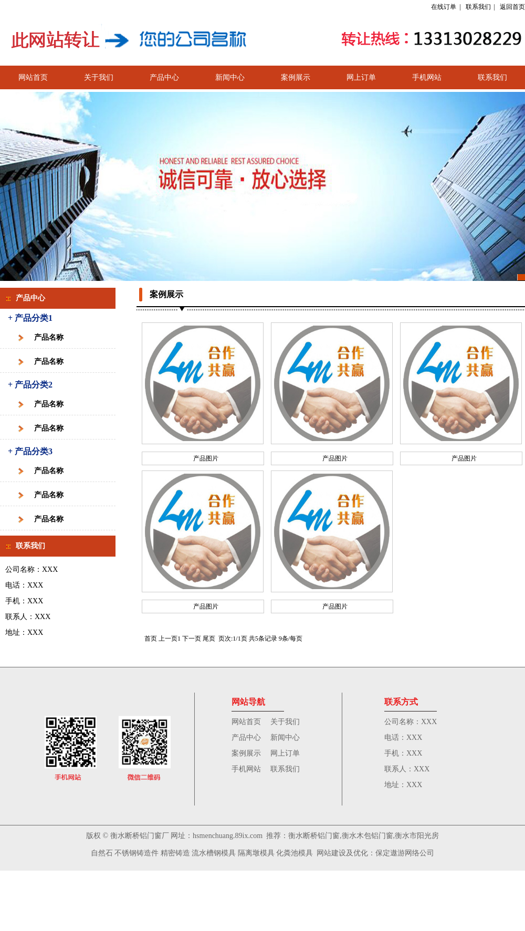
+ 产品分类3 (30, 451)
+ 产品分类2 (30, 384)
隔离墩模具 (255, 853)
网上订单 (361, 77)
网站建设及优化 (342, 853)
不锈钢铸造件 (136, 853)
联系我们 (478, 7)
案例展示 (295, 77)
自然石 (102, 853)
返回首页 (512, 7)
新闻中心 (230, 77)
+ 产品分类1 (30, 317)
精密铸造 (175, 853)
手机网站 (427, 77)
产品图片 (205, 458)
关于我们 (98, 77)
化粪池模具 (294, 853)
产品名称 (49, 337)
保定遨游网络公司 (404, 853)
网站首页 (33, 77)
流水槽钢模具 (214, 853)
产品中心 (164, 77)
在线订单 (443, 7)
